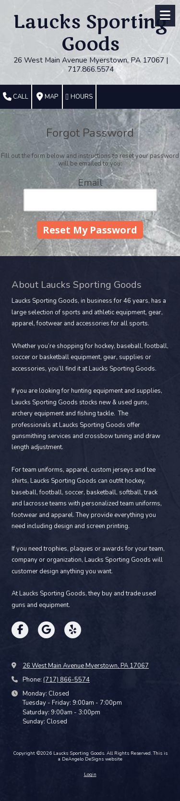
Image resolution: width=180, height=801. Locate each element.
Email (90, 182)
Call (15, 96)
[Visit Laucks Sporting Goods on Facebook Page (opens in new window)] (20, 629)
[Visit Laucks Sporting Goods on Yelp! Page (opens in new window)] (72, 629)
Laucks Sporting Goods (90, 33)
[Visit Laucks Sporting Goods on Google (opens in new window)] (46, 629)
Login (90, 774)
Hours (79, 96)
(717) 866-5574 (66, 679)
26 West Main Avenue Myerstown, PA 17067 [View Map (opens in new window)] (86, 665)
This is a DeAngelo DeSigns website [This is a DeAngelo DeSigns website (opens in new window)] (113, 756)
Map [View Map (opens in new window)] (47, 96)
